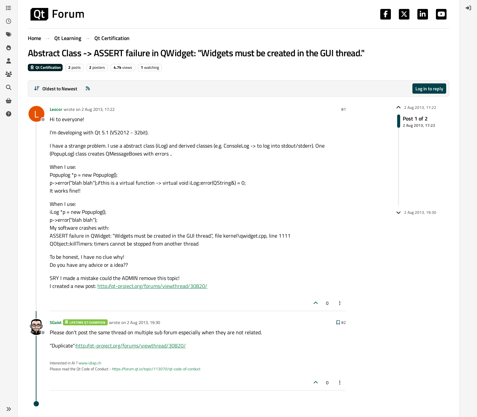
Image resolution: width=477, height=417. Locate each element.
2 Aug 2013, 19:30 (143, 322)
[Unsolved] (9, 114)
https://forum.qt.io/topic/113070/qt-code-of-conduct (156, 369)
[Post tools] (340, 303)
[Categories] (9, 8)
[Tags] (9, 34)
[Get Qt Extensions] (9, 100)
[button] (9, 409)
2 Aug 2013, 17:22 (98, 109)
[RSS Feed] (88, 88)
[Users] (9, 61)
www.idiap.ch (90, 363)
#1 (343, 109)
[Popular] (9, 47)
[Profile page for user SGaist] (36, 327)
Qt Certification (45, 67)
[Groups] (9, 74)
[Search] (9, 87)
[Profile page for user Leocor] (36, 114)
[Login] (468, 8)
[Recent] (9, 21)
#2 (343, 322)
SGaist (56, 322)
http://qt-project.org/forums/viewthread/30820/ (152, 286)
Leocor (56, 109)
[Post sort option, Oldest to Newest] (55, 88)
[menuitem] (468, 8)
